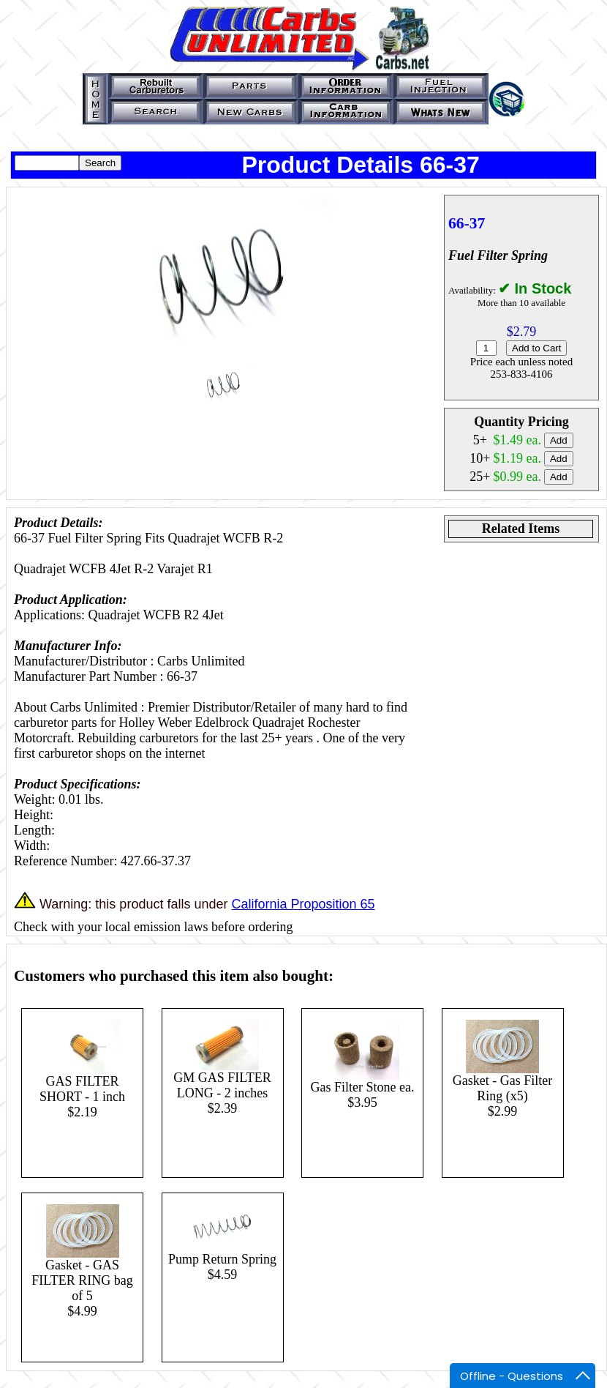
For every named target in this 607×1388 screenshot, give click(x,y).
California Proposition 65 (302, 904)
